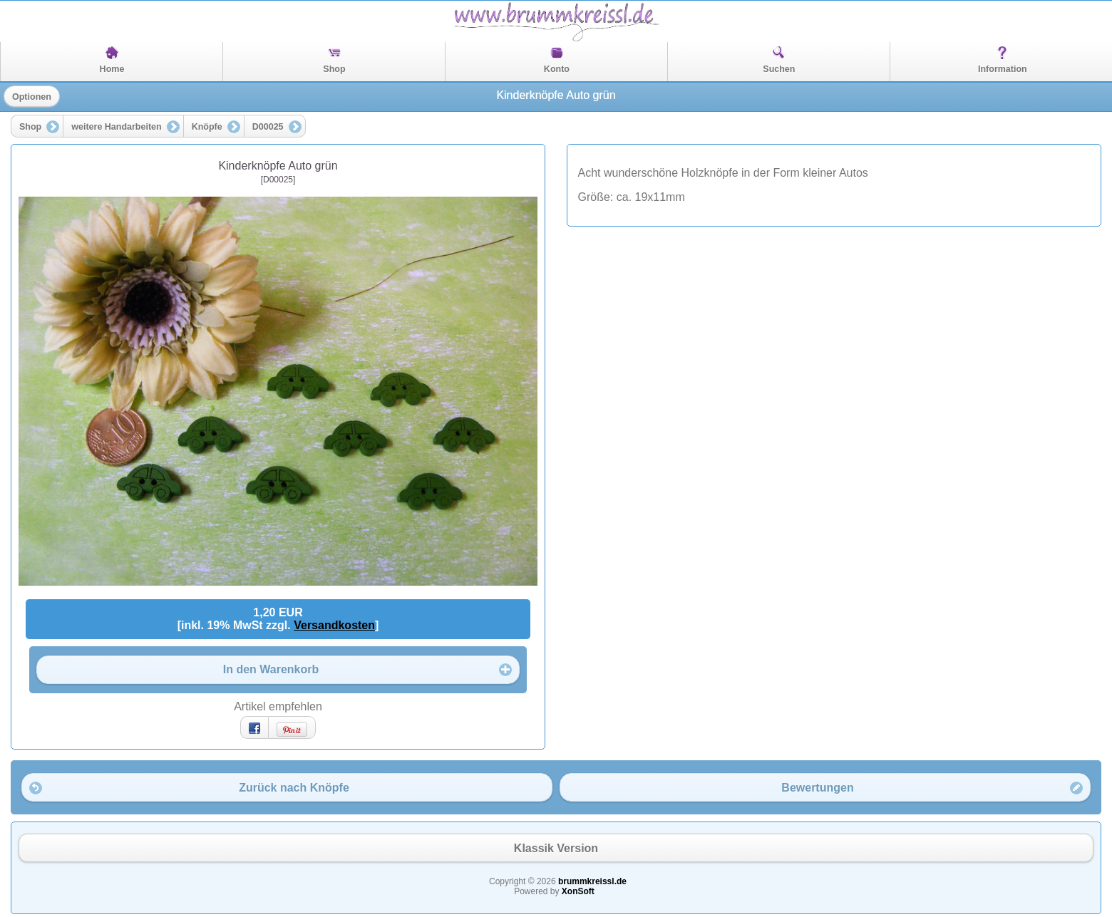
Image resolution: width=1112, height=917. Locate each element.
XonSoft (578, 891)
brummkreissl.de (592, 881)
